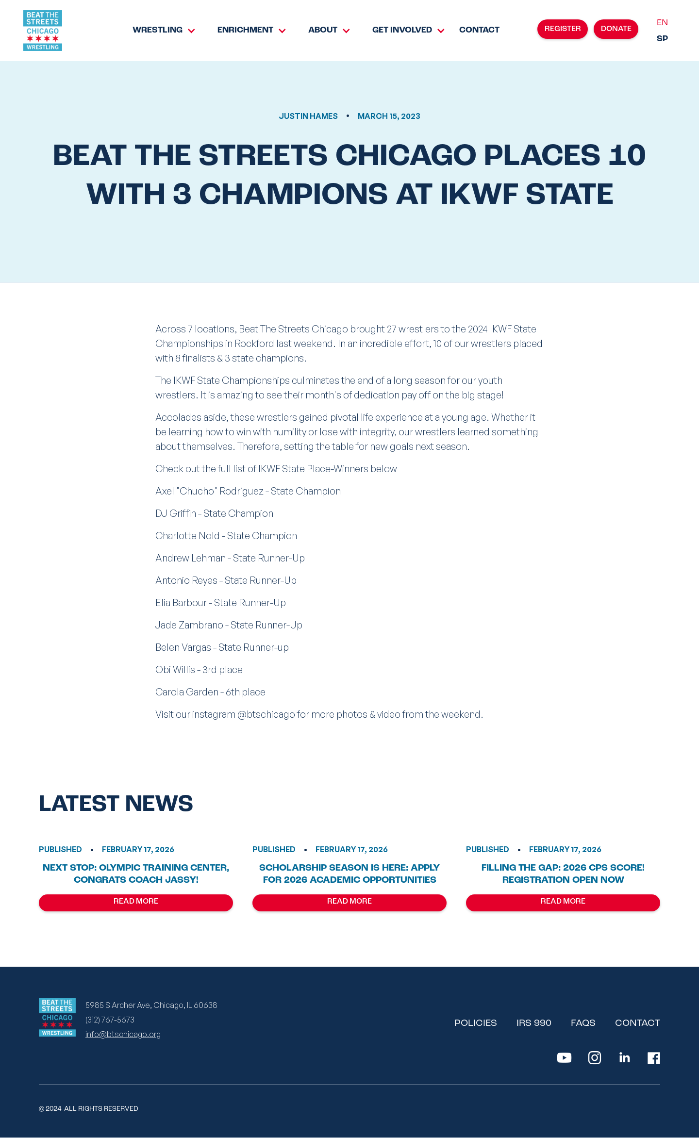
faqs (583, 1023)
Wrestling (158, 30)
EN (662, 23)
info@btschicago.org (123, 1034)
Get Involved (402, 30)
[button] (157, 30)
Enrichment (245, 30)
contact (637, 1023)
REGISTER (563, 29)
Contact (479, 30)
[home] (42, 30)
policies (475, 1023)
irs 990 (533, 1023)
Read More (136, 902)
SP (662, 39)
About (322, 30)
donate (616, 29)
